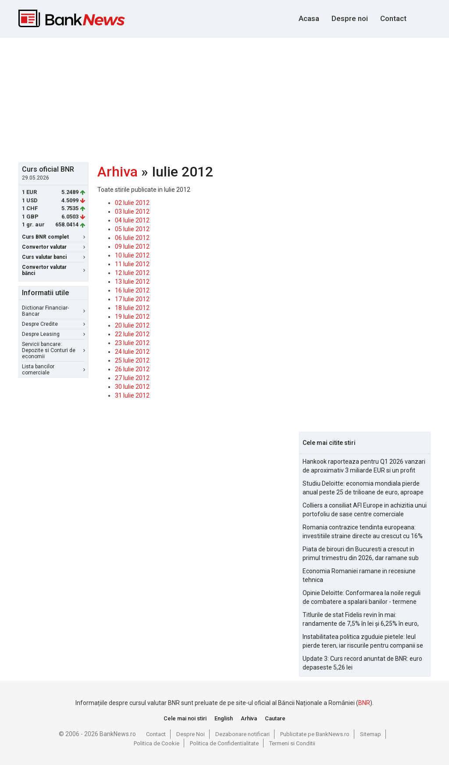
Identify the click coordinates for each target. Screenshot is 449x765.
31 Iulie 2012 (132, 395)
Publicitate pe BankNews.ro (314, 734)
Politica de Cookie (156, 743)
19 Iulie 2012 (132, 316)
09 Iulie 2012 (132, 246)
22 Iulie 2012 (132, 334)
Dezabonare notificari (242, 734)
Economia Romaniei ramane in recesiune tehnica (359, 575)
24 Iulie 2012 (132, 351)
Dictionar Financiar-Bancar (53, 311)
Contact (393, 18)
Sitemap (370, 734)
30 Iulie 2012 (132, 386)
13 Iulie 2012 (132, 281)
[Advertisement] (231, 99)
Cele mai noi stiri (185, 718)
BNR (364, 702)
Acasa (309, 18)
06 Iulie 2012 (132, 237)
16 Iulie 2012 (132, 290)
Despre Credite (53, 324)
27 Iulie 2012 (132, 377)
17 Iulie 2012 (132, 299)
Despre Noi (190, 734)
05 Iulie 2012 (132, 229)
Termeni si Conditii (292, 743)
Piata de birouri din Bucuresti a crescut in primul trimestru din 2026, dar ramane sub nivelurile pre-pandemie (361, 554)
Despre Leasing (53, 334)
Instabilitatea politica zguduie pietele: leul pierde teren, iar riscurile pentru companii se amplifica (363, 641)
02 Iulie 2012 (132, 202)
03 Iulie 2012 (132, 211)
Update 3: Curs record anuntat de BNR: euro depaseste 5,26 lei (362, 663)
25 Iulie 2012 (132, 360)
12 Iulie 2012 (132, 272)
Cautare (275, 718)
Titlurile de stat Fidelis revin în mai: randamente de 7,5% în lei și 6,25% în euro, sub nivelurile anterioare (361, 619)
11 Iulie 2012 (132, 264)
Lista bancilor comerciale (53, 369)
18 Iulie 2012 (132, 307)
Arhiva (117, 171)
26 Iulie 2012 (132, 369)
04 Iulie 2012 (132, 220)
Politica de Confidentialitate (224, 743)
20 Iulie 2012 (132, 325)
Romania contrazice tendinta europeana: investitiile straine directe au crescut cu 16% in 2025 (363, 532)
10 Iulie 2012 (132, 255)
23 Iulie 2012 (132, 342)
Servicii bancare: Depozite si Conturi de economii (53, 350)
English (223, 718)
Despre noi (349, 18)
